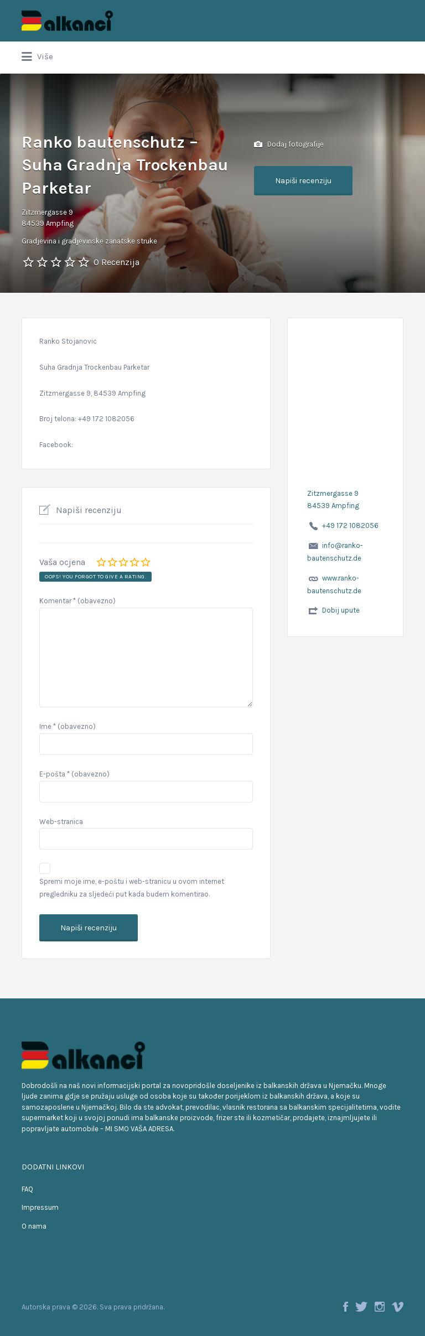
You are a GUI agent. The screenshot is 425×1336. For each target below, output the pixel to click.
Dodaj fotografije (289, 144)
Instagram (380, 1306)
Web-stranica (61, 821)
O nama (34, 1226)
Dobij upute (341, 610)
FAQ (27, 1189)
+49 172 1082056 (350, 525)
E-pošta (74, 774)
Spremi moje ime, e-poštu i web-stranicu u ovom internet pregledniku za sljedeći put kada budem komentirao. (131, 887)
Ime (67, 726)
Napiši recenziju (303, 180)
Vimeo (397, 1306)
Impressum (40, 1207)
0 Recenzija (116, 262)
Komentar (77, 601)
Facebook (345, 1306)
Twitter (361, 1306)
